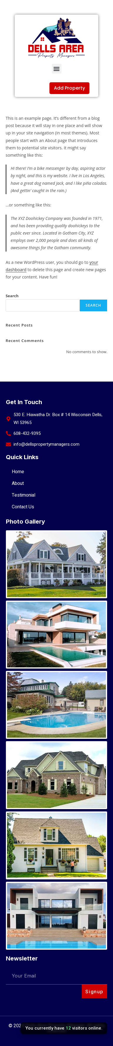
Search (12, 295)
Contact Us (23, 506)
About (18, 483)
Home (18, 471)
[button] (57, 69)
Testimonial (23, 495)
